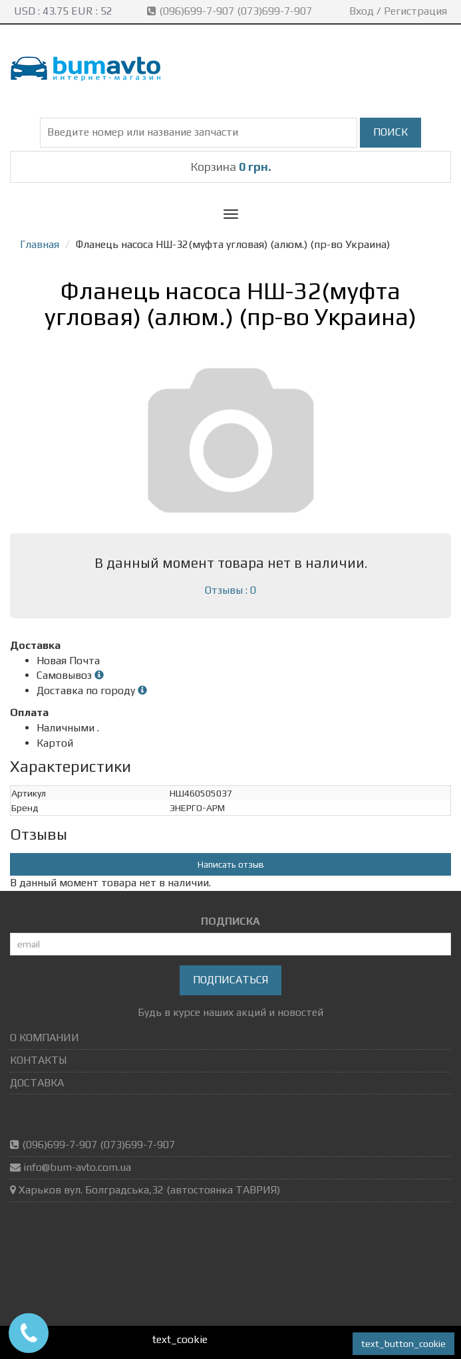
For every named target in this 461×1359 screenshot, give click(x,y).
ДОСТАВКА (37, 1082)
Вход (361, 11)
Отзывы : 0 (230, 590)
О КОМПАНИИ (44, 1037)
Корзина (230, 167)
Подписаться (230, 979)
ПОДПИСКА (230, 921)
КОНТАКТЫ (38, 1060)
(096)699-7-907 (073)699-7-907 (231, 11)
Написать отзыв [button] (231, 864)
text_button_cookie (403, 1343)
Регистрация (415, 11)
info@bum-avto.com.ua (77, 1167)
